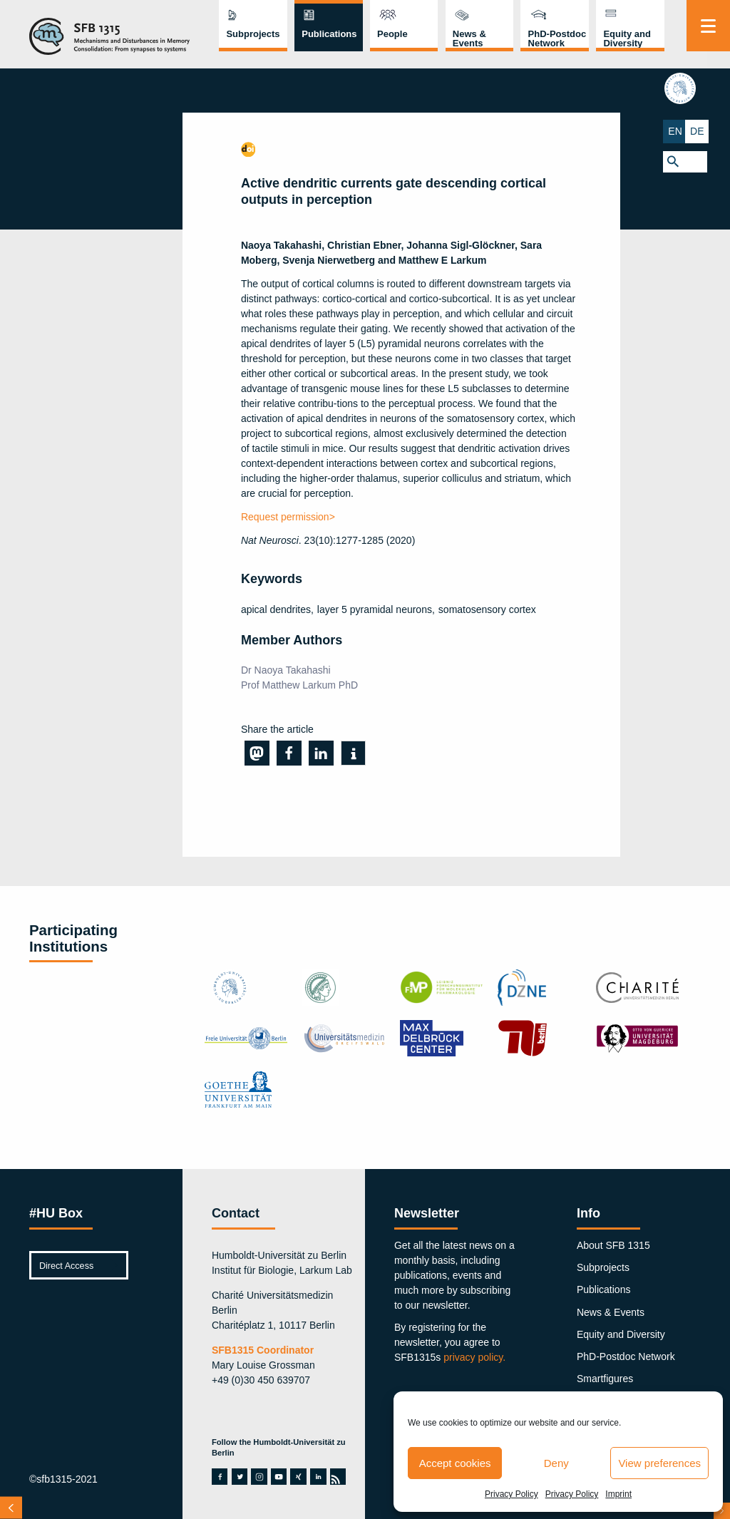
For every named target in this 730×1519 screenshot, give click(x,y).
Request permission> (288, 516)
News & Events (469, 38)
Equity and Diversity (626, 38)
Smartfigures (605, 1378)
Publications (329, 34)
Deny (556, 1463)
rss (337, 1476)
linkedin (318, 1476)
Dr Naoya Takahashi (286, 670)
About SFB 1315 (613, 1245)
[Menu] (708, 25)
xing (298, 1476)
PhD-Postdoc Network (557, 38)
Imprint (618, 1494)
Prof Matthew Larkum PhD (299, 685)
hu (708, 90)
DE (719, 130)
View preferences (659, 1463)
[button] (708, 160)
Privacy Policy (511, 1494)
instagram (259, 1476)
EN (697, 130)
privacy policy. (474, 1357)
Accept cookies (455, 1463)
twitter (240, 1476)
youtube (279, 1476)
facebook (219, 1476)
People (392, 34)
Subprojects (252, 34)
